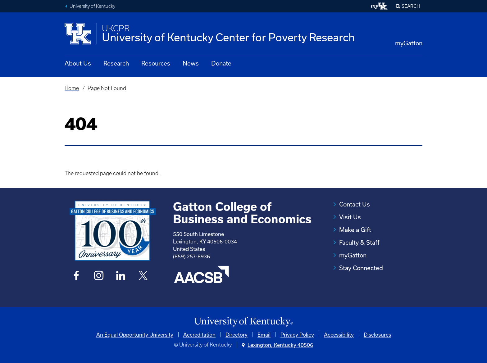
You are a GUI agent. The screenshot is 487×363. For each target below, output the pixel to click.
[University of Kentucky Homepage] (243, 322)
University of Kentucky (92, 6)
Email (264, 335)
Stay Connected (361, 267)
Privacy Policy (297, 335)
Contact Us (354, 204)
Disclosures (377, 335)
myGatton (408, 43)
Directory (236, 335)
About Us (78, 63)
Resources (155, 63)
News (191, 63)
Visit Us (350, 216)
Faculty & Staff (359, 242)
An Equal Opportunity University (134, 335)
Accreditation (199, 335)
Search (411, 6)
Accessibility (339, 335)
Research (116, 63)
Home (72, 88)
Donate (221, 63)
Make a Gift (355, 229)
